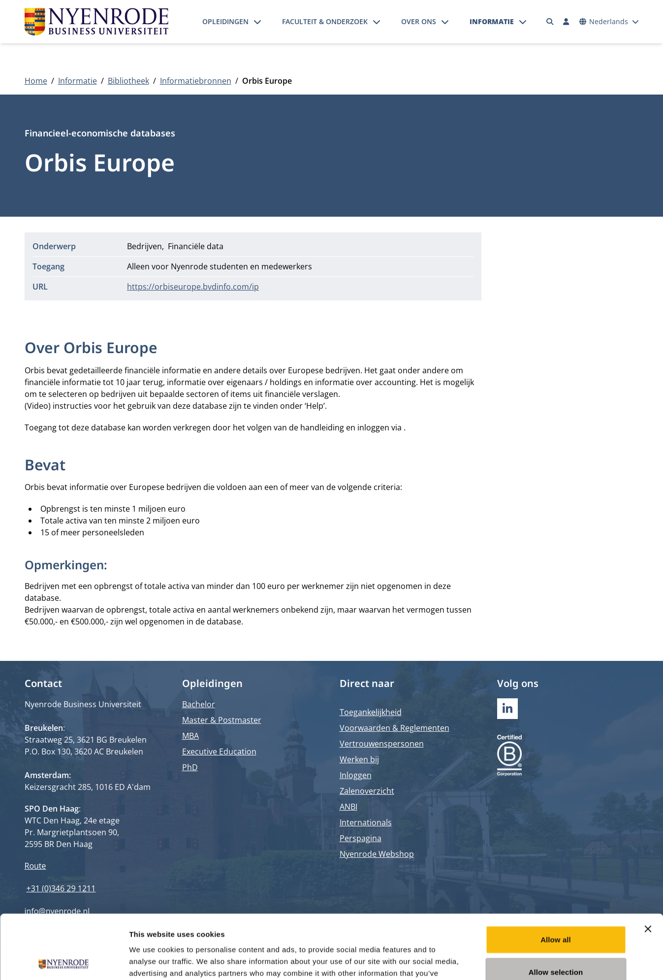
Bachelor (198, 704)
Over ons (418, 21)
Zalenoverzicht (367, 790)
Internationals (366, 822)
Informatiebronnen (195, 80)
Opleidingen (225, 21)
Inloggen (356, 775)
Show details (516, 960)
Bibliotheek (128, 80)
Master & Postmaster (221, 720)
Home (36, 80)
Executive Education (219, 751)
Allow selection (556, 908)
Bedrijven (144, 246)
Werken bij (359, 759)
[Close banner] (647, 864)
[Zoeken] (549, 21)
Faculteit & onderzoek (325, 21)
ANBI (348, 806)
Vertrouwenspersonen (382, 743)
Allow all (555, 875)
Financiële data (195, 246)
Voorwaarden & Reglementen (394, 727)
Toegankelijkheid (371, 712)
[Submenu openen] (257, 21)
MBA (190, 735)
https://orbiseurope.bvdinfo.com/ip (193, 286)
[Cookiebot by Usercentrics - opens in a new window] (64, 960)
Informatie (492, 21)
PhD (190, 767)
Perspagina (360, 838)
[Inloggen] (566, 21)
